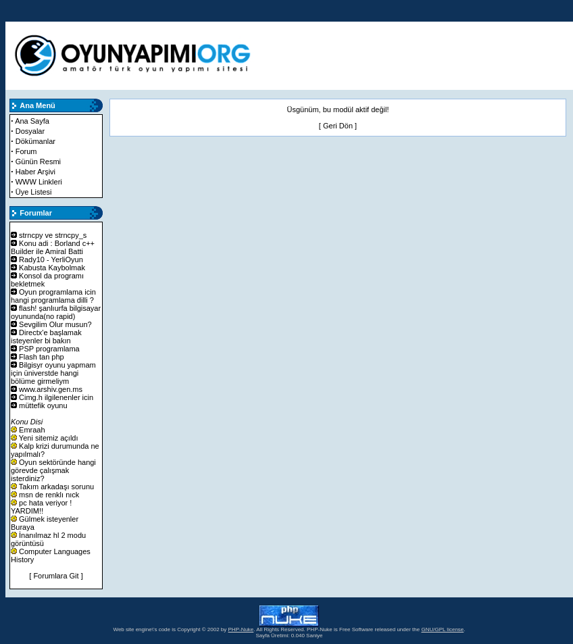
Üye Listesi (34, 192)
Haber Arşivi (35, 172)
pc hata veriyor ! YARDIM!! (41, 507)
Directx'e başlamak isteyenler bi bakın (46, 336)
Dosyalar (30, 131)
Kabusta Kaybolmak (52, 268)
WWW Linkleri (39, 182)
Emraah (32, 430)
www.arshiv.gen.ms (50, 389)
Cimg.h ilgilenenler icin (56, 397)
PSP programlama (49, 349)
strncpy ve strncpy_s (52, 235)
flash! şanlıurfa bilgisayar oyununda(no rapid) (56, 312)
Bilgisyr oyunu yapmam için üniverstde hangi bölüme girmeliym (53, 373)
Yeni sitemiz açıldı (48, 438)
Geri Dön (338, 126)
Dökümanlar (35, 141)
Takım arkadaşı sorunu (56, 486)
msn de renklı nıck (49, 495)
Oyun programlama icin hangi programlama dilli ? (53, 296)
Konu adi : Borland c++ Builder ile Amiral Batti (53, 247)
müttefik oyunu (43, 405)
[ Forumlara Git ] (55, 576)
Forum (26, 151)
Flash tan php (41, 357)
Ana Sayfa (32, 121)
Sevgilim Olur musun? (55, 324)
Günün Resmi (38, 161)
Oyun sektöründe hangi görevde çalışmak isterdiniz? (53, 470)
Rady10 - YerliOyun (51, 259)
